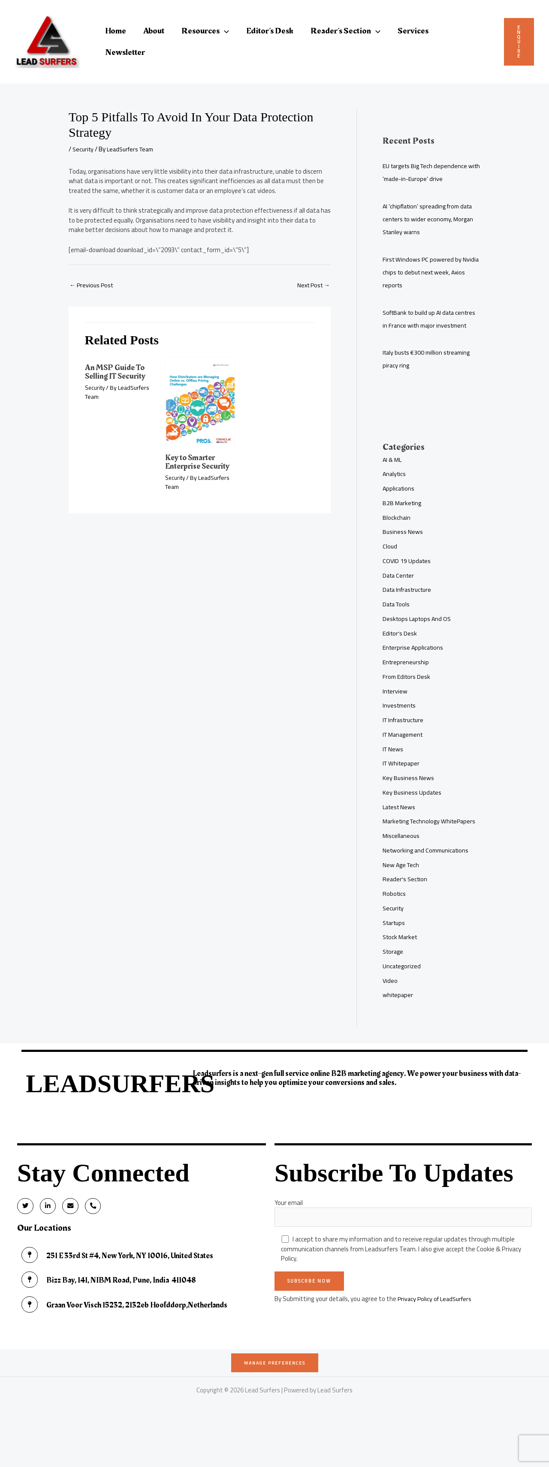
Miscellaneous (402, 861)
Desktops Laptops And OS (418, 631)
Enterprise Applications (414, 660)
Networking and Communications (428, 876)
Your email (403, 1238)
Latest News (400, 819)
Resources (205, 31)
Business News (403, 544)
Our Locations (45, 1257)
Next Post (312, 285)
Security (83, 149)
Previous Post (92, 285)
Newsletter (125, 52)
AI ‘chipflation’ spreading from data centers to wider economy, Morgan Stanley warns (431, 219)
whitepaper (398, 1020)
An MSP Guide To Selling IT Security (118, 372)
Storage (394, 977)
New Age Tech (402, 890)
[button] (224, 31)
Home (115, 30)
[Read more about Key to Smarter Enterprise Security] (200, 402)
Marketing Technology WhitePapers (413, 840)
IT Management (405, 747)
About (153, 30)
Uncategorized (403, 991)
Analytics (395, 486)
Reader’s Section (345, 31)
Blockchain (397, 530)
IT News (393, 762)
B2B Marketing (403, 515)
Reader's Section (406, 904)
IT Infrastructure (405, 732)
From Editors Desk (407, 689)
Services (413, 30)
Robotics (395, 919)
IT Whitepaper (402, 776)
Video (390, 1006)
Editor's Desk (400, 646)
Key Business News (408, 790)
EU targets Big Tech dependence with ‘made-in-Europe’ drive (427, 172)
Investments (400, 718)
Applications (399, 501)
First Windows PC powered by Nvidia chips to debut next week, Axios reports (427, 272)
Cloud (390, 559)
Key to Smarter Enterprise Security (199, 462)
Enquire (519, 41)
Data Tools (398, 617)
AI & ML (393, 472)
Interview (395, 704)
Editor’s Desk (269, 30)
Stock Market (401, 962)
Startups (395, 948)
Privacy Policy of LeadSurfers (437, 1325)
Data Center (399, 588)
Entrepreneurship (407, 675)
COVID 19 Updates (407, 573)
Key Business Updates (413, 805)
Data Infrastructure (410, 602)
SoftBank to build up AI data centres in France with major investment (421, 325)
